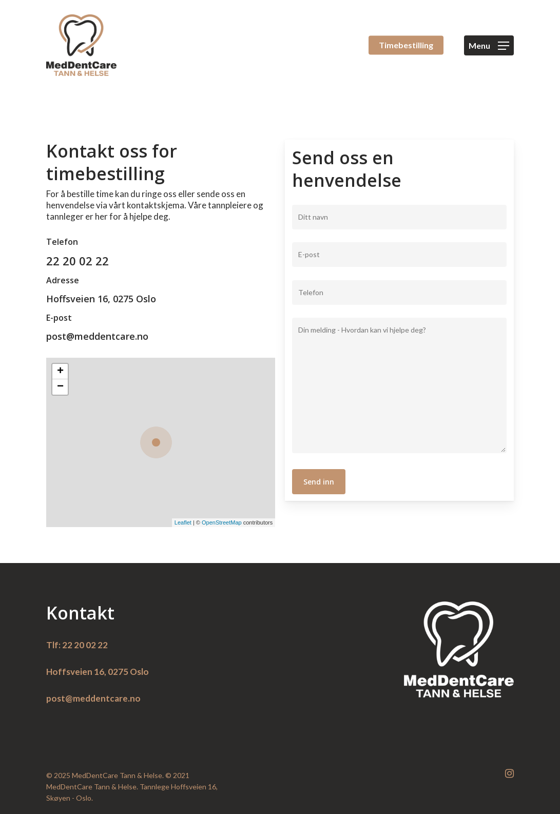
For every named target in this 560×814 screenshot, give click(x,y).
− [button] (60, 387)
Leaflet (183, 522)
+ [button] (60, 371)
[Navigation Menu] (489, 45)
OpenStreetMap (222, 522)
